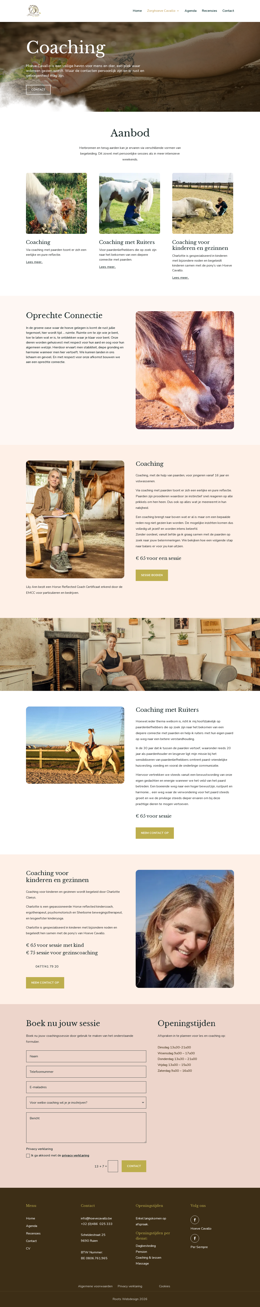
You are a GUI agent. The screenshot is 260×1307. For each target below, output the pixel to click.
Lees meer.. (34, 262)
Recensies (209, 11)
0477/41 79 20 (47, 966)
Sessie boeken (152, 575)
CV (28, 1248)
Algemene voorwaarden (95, 1286)
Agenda (191, 11)
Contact (228, 11)
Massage (142, 1263)
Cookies (164, 1286)
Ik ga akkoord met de (57, 1155)
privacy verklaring (75, 1155)
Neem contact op (155, 833)
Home (137, 11)
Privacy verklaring (130, 1286)
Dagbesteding (146, 1246)
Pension (141, 1252)
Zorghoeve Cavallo (161, 11)
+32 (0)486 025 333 (97, 1224)
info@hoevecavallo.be (96, 1218)
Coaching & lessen (148, 1257)
